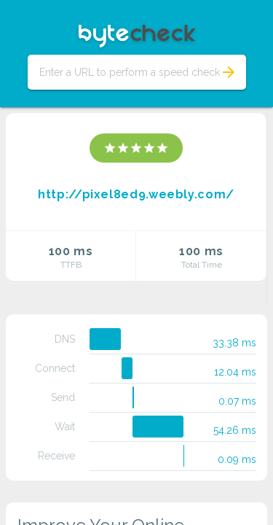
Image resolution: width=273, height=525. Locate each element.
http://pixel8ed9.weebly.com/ (136, 194)
